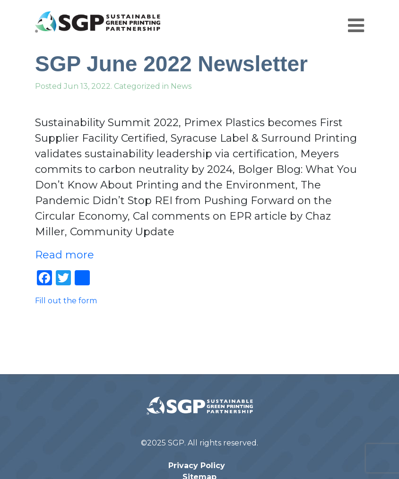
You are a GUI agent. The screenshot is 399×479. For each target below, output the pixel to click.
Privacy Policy (196, 465)
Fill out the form (66, 300)
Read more (64, 254)
